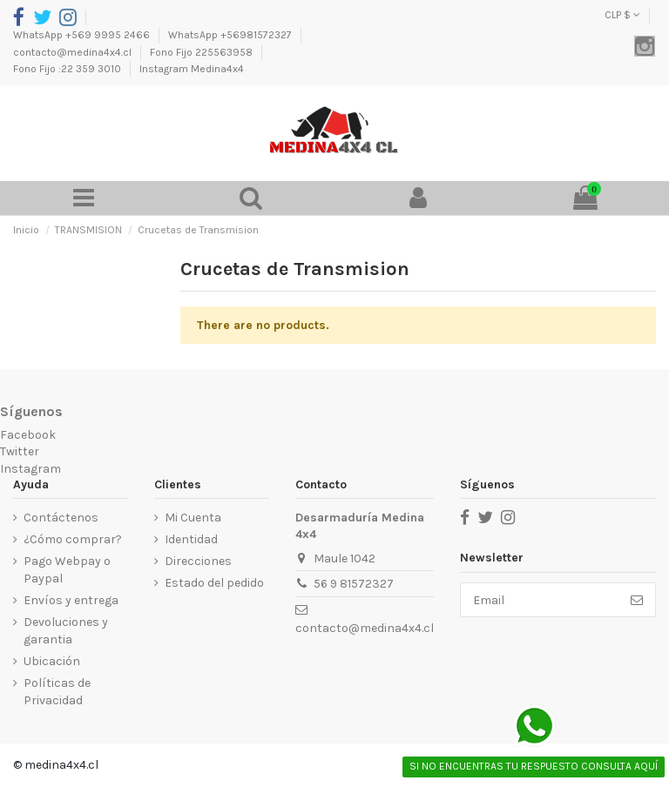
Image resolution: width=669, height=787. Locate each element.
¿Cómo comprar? (73, 539)
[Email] (539, 599)
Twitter (19, 451)
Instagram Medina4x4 (191, 69)
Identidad (191, 539)
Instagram (30, 468)
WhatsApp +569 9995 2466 (82, 35)
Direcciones (198, 561)
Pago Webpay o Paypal (67, 570)
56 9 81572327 (354, 583)
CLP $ (622, 15)
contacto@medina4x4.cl (73, 52)
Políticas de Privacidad (57, 692)
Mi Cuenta (193, 517)
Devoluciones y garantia (66, 631)
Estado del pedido (214, 582)
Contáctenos (61, 517)
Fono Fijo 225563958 (202, 52)
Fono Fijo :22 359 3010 (68, 69)
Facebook (28, 434)
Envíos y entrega (71, 600)
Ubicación (52, 661)
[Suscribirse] (636, 599)
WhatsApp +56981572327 (231, 35)
